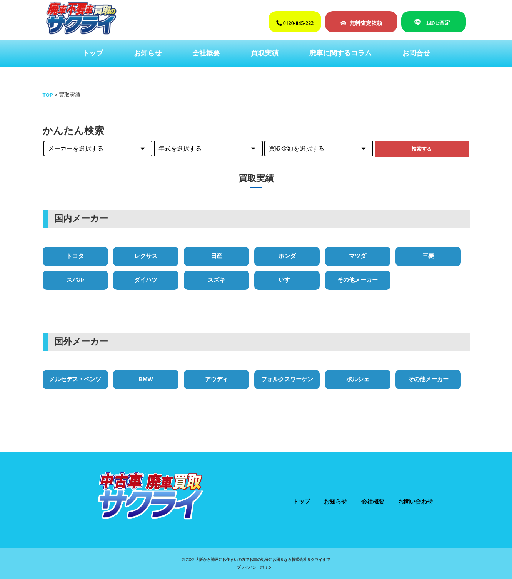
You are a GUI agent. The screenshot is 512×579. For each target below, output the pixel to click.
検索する (422, 149)
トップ (92, 53)
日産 (216, 256)
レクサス (145, 256)
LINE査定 (438, 23)
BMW (145, 379)
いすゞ (287, 279)
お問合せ (416, 53)
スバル (75, 279)
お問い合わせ (415, 501)
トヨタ (75, 256)
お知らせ (148, 53)
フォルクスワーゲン (287, 379)
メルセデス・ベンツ (75, 379)
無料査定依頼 (361, 23)
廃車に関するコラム (340, 53)
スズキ (216, 279)
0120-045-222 (295, 23)
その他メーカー (357, 279)
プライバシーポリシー (256, 567)
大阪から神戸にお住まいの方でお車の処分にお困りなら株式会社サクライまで (262, 559)
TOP (48, 95)
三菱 (428, 256)
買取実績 (265, 53)
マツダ (357, 256)
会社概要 (206, 53)
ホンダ (287, 256)
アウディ (216, 379)
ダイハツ (145, 279)
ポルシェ (357, 379)
